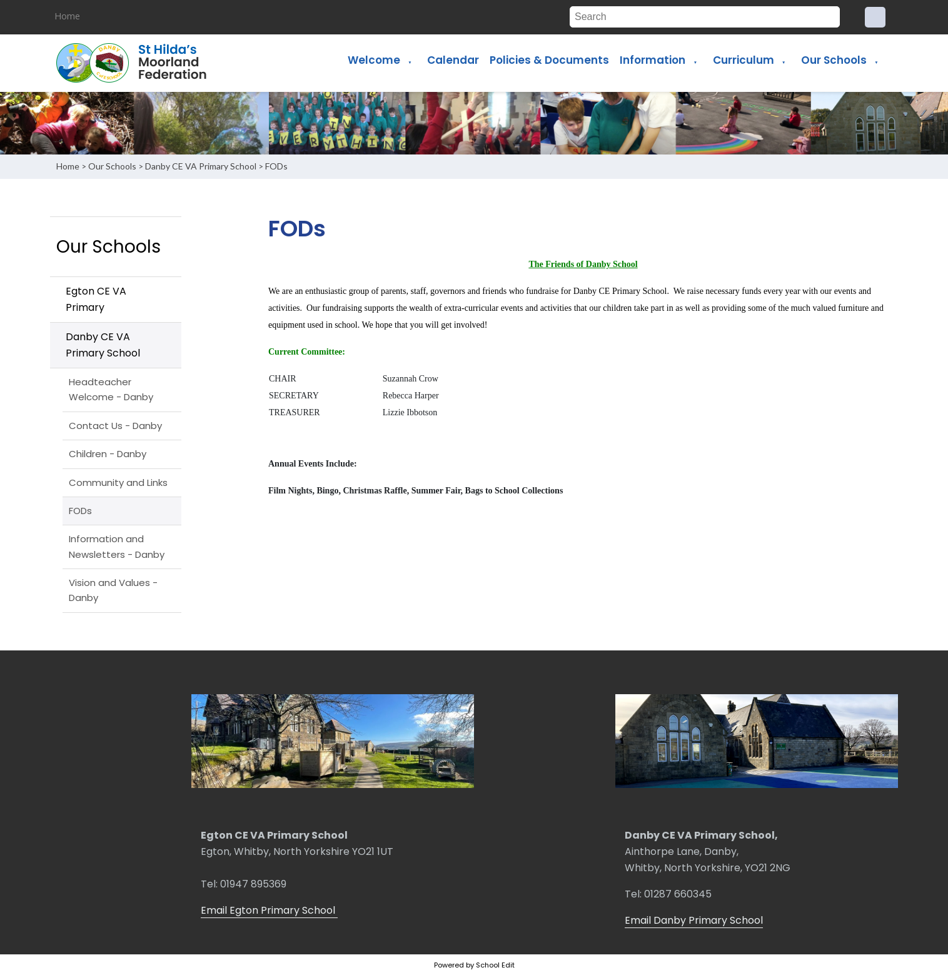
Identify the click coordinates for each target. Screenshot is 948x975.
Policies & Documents (549, 60)
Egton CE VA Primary (96, 299)
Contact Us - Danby (115, 425)
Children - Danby (107, 453)
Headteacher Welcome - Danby (111, 389)
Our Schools (834, 60)
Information (652, 60)
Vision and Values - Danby (113, 590)
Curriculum (743, 60)
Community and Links (118, 482)
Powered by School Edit (474, 965)
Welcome (374, 60)
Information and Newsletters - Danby (116, 546)
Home (67, 15)
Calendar (453, 60)
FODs (276, 166)
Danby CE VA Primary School (200, 166)
